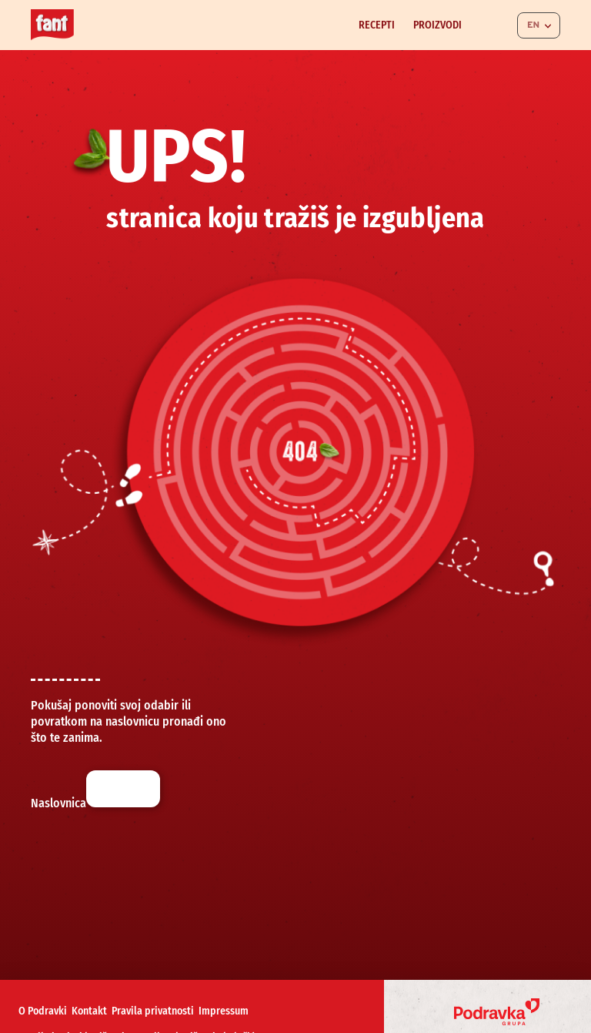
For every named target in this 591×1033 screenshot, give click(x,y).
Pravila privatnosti (153, 1011)
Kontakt (89, 1011)
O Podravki (42, 1011)
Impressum (224, 1011)
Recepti (377, 25)
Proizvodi (437, 25)
